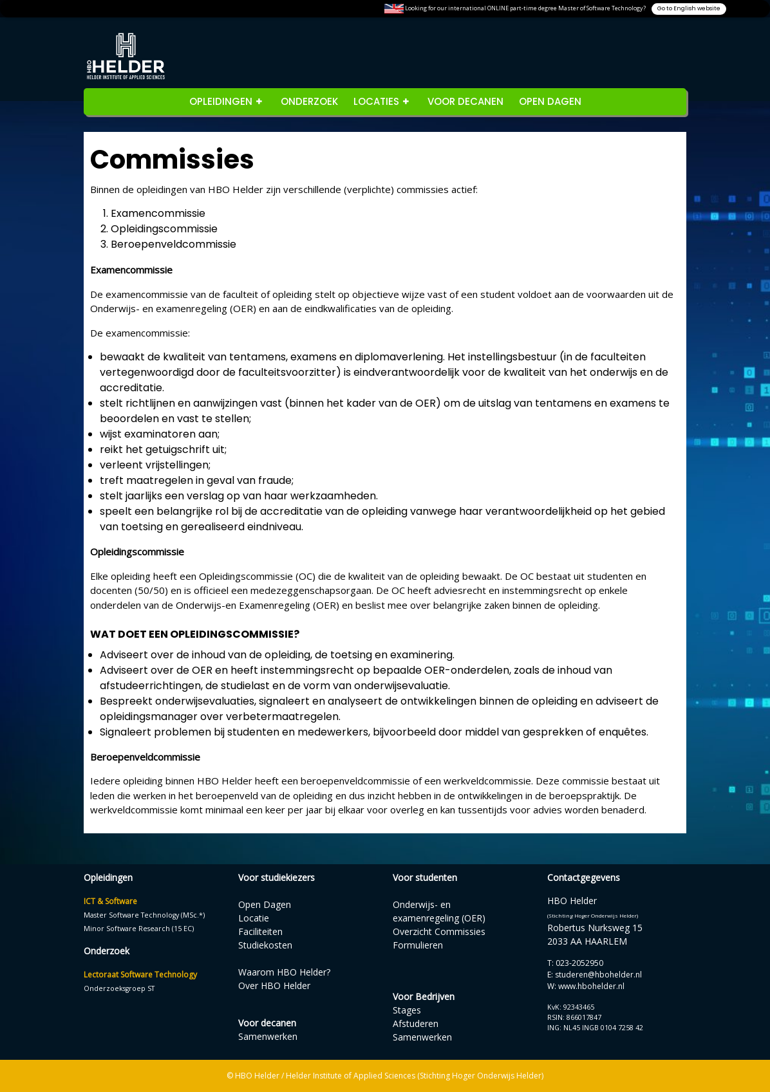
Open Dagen (550, 101)
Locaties (376, 101)
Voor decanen (465, 101)
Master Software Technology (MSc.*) (144, 915)
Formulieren (418, 945)
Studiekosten (265, 945)
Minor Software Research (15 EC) (139, 928)
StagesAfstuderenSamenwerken (422, 1023)
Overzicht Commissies (439, 931)
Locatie (253, 918)
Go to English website (688, 8)
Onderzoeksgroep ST (119, 988)
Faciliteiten (260, 931)
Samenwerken (267, 1036)
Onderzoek (309, 101)
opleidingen (220, 101)
